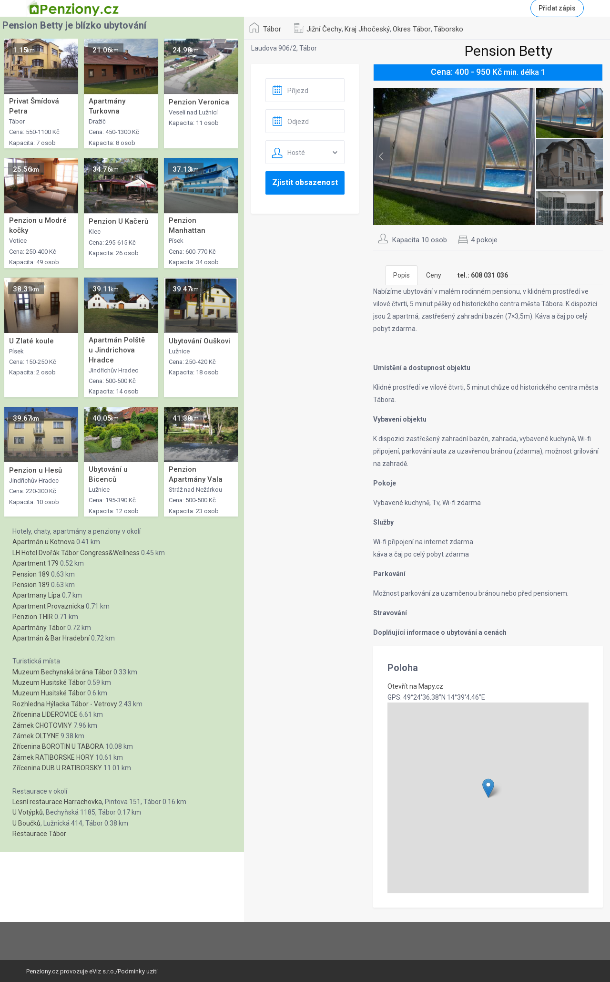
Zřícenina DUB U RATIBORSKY (57, 768)
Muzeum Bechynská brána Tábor (62, 672)
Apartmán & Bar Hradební (51, 638)
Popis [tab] (401, 275)
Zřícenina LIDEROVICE (45, 714)
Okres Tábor (412, 29)
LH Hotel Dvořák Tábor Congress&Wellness (76, 553)
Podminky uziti (138, 971)
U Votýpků (27, 812)
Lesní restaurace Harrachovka (57, 802)
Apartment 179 (35, 563)
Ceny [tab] (433, 275)
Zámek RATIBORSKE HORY (53, 757)
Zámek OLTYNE (35, 736)
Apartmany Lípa (36, 595)
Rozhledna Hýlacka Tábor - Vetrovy (64, 704)
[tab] (483, 275)
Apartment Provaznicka (48, 606)
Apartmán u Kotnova (43, 542)
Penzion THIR (32, 616)
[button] (488, 788)
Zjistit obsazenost (305, 182)
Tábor (272, 29)
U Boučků (26, 823)
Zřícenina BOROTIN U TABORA (58, 746)
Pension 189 (31, 574)
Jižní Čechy (324, 29)
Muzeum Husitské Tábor (49, 682)
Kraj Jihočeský (367, 29)
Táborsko (448, 29)
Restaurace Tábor (39, 833)
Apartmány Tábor (39, 627)
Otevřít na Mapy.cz (415, 686)
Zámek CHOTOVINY (42, 725)
